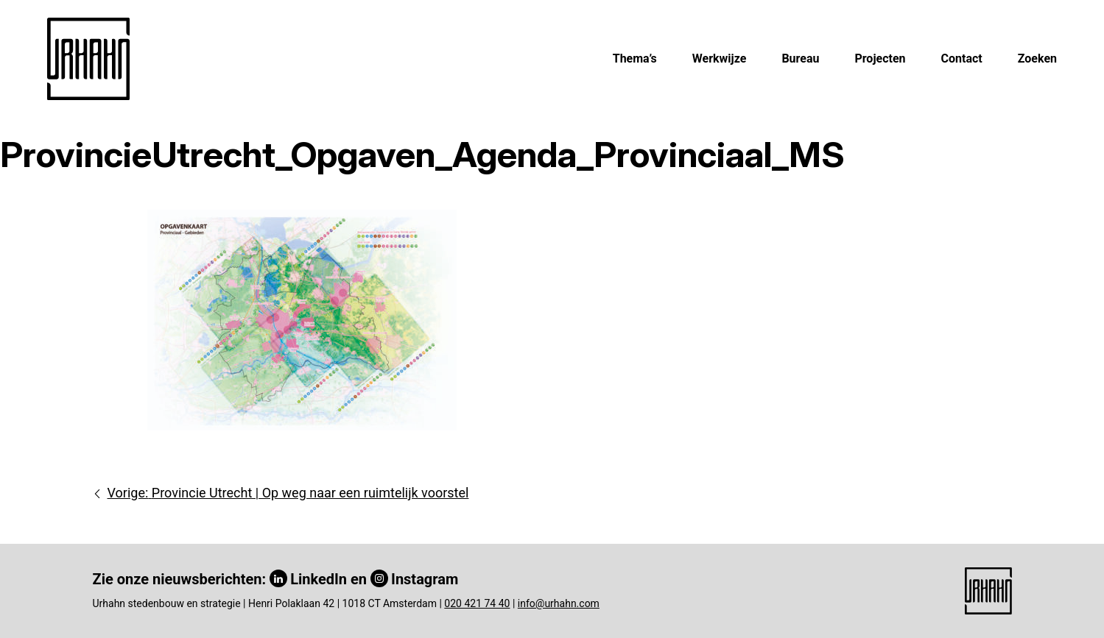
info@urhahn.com (559, 603)
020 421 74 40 (477, 603)
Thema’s (635, 58)
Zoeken (1037, 58)
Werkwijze (719, 58)
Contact (961, 58)
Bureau (800, 58)
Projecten (879, 58)
